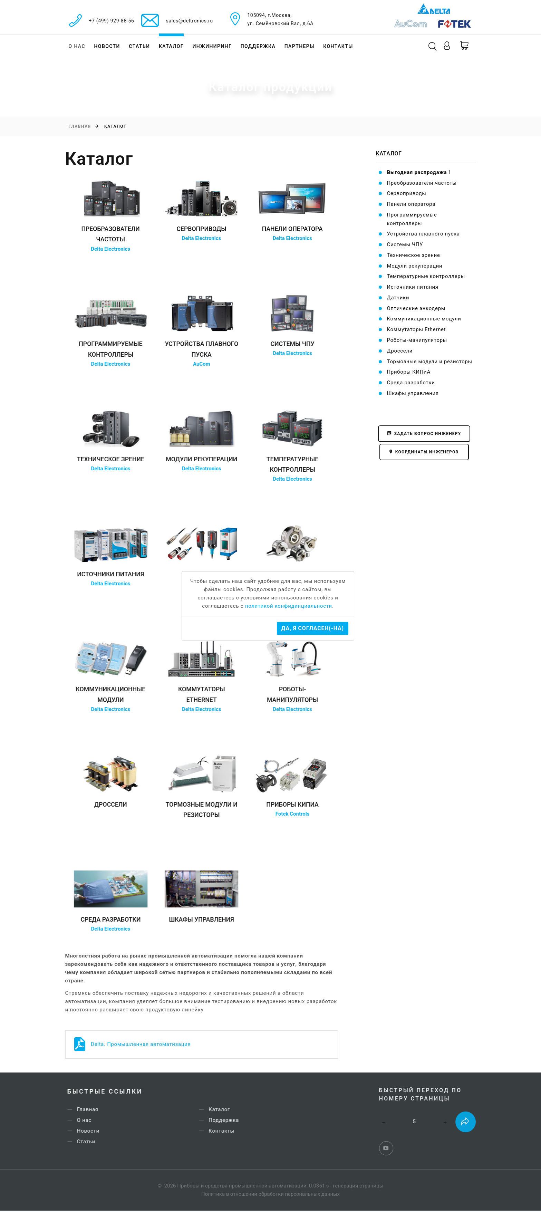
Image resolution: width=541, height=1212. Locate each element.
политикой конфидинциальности (289, 606)
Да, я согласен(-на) (312, 628)
